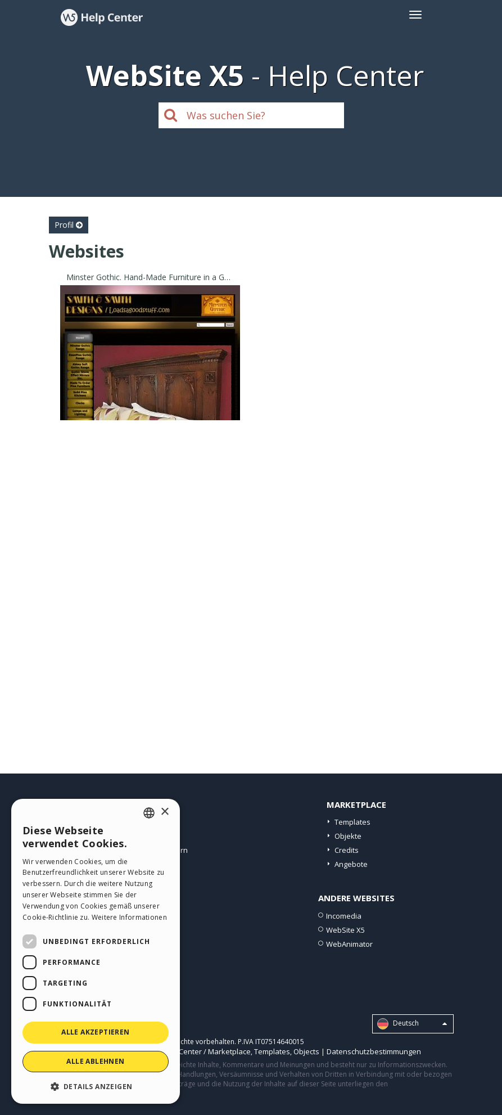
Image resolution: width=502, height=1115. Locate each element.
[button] (95, 1086)
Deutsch (412, 1023)
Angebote (351, 864)
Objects (306, 1051)
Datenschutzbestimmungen (374, 1051)
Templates (352, 822)
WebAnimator (349, 944)
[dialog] (95, 951)
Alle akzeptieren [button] (95, 1032)
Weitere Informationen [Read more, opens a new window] (129, 917)
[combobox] (149, 813)
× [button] (164, 812)
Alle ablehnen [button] (95, 1061)
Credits (346, 850)
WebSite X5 (345, 930)
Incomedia (343, 916)
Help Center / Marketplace (206, 1051)
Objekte (347, 836)
